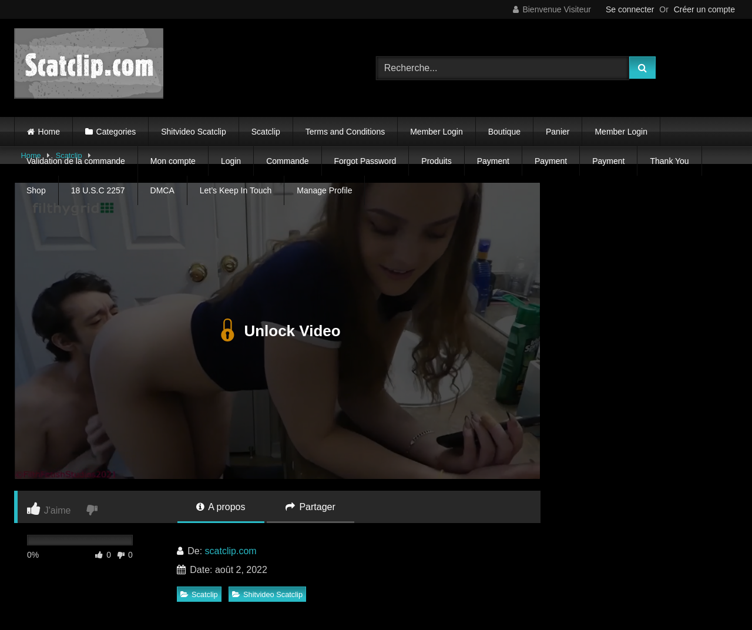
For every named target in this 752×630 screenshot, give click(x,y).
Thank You (669, 161)
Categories (116, 131)
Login (231, 161)
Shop (36, 190)
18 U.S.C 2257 (98, 190)
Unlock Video (277, 330)
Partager (310, 507)
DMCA (162, 190)
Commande (287, 161)
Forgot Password (365, 161)
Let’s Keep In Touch (235, 190)
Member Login (436, 131)
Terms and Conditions (345, 131)
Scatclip (265, 131)
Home (49, 131)
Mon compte (173, 161)
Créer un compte (704, 9)
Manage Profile (324, 190)
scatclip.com (231, 551)
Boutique (504, 131)
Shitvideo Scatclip (193, 131)
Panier (557, 131)
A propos (221, 507)
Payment (493, 161)
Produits (436, 161)
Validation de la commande (75, 161)
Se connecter (630, 9)
